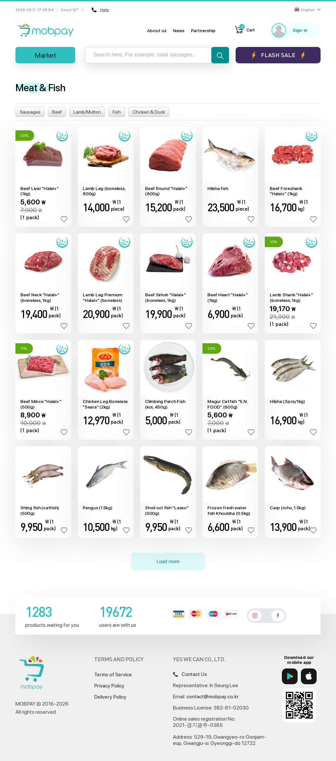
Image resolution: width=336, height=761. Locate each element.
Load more (168, 561)
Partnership (203, 30)
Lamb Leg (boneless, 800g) (104, 191)
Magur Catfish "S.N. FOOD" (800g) (227, 404)
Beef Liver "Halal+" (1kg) (39, 191)
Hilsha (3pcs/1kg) (287, 401)
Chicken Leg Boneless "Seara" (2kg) (105, 404)
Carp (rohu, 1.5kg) (288, 507)
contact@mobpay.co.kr (212, 697)
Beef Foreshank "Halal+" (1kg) (286, 191)
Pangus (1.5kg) (98, 507)
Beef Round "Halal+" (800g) (166, 191)
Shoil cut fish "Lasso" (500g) (167, 510)
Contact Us (190, 674)
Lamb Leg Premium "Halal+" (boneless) (102, 297)
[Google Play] (290, 676)
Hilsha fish (217, 188)
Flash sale (278, 55)
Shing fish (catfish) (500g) (39, 510)
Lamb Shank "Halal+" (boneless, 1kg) (291, 297)
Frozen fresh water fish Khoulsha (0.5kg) (228, 510)
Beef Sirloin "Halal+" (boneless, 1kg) (165, 297)
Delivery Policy (110, 697)
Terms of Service (113, 675)
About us (156, 30)
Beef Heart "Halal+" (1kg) (227, 297)
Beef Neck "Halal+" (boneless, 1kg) (39, 297)
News (178, 30)
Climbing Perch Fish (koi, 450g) (165, 404)
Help (100, 9)
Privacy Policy (109, 686)
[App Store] (309, 676)
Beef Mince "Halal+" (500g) (40, 404)
